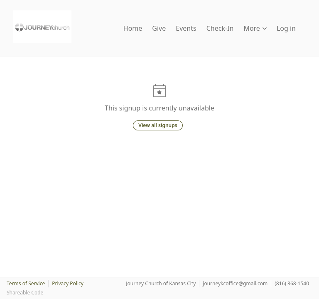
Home (132, 28)
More (255, 28)
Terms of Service (26, 283)
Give (159, 28)
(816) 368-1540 (292, 283)
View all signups (157, 125)
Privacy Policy (67, 283)
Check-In (220, 28)
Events (186, 28)
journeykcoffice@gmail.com (235, 283)
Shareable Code (25, 292)
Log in (286, 28)
